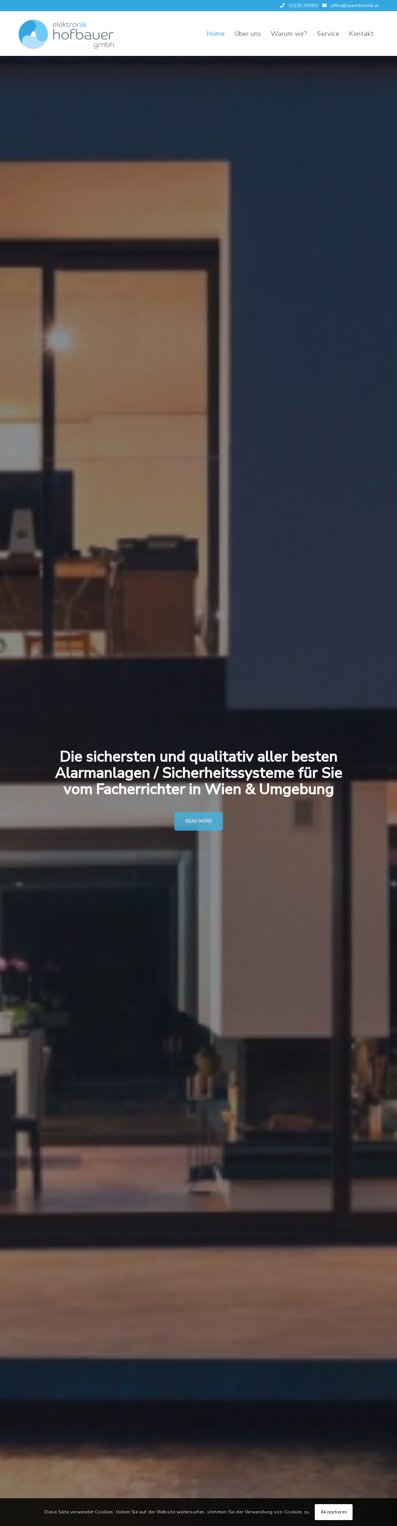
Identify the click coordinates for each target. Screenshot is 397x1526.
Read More (199, 820)
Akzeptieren (334, 1512)
